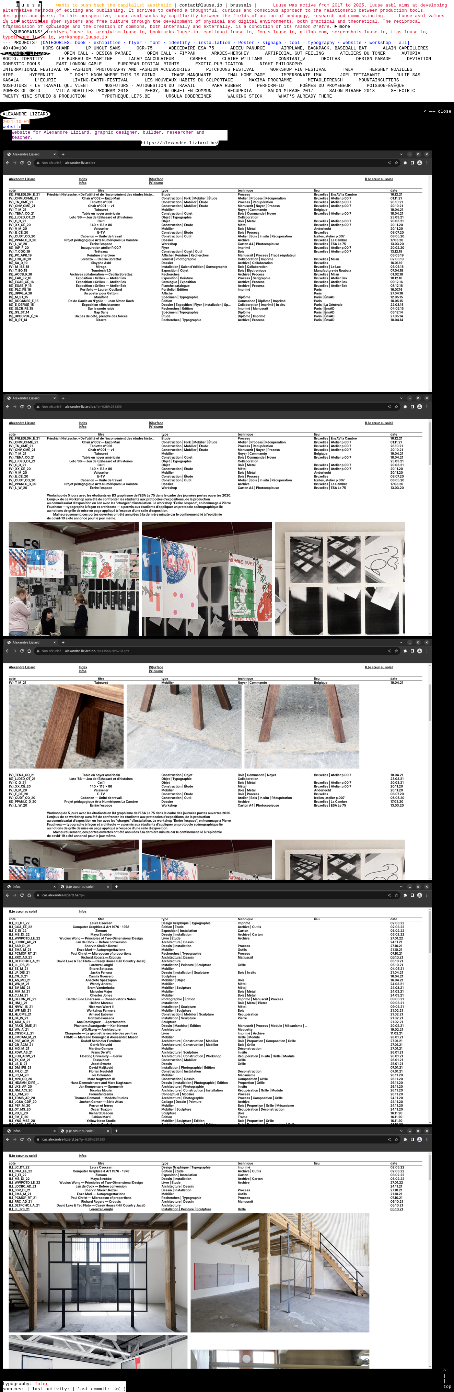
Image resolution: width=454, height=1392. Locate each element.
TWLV (347, 69)
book (81, 43)
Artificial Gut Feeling (294, 53)
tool (296, 43)
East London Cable (79, 64)
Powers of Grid (21, 91)
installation (215, 43)
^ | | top (447, 1378)
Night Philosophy (281, 64)
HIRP (8, 75)
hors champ (56, 48)
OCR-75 (145, 48)
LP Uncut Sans (103, 48)
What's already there (305, 96)
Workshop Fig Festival (298, 69)
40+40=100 (15, 48)
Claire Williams (242, 59)
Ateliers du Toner (363, 53)
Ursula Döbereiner (189, 96)
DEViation (419, 59)
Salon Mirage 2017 (290, 91)
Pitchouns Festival (230, 69)
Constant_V (291, 59)
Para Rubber (226, 85)
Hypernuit (42, 75)
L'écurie (45, 80)
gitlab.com (313, 32)
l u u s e (29, 5)
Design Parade (373, 59)
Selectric (403, 91)
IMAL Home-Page (246, 75)
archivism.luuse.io (120, 32)
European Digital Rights (148, 64)
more (344, 27)
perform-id (270, 85)
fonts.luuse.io (275, 32)
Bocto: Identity (23, 59)
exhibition (108, 43)
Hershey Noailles (390, 69)
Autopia (410, 53)
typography (322, 43)
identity (181, 43)
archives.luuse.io (68, 32)
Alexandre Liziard (25, 53)
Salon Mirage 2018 (352, 91)
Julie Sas (408, 75)
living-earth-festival (100, 80)
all (403, 43)
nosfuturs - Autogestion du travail (149, 85)
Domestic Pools (21, 64)
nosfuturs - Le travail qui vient (46, 85)
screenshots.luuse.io (358, 32)
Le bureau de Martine (86, 59)
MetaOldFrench (325, 80)
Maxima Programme (270, 80)
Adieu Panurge (247, 48)
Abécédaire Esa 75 (191, 48)
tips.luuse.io (408, 32)
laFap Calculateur (151, 59)
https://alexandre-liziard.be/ (180, 143)
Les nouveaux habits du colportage (188, 80)
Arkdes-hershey (230, 53)
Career (198, 59)
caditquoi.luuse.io (227, 32)
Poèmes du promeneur (325, 85)
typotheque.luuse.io (28, 37)
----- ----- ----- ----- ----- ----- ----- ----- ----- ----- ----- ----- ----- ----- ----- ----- (342, 27)
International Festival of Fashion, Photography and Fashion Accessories (96, 69)
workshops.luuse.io (83, 37)
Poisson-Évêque (385, 85)
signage (273, 43)
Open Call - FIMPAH (171, 53)
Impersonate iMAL (302, 75)
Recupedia (240, 91)
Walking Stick (245, 96)
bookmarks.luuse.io (174, 32)
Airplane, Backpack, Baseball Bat (324, 48)
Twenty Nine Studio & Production (44, 96)
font (156, 43)
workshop (382, 43)
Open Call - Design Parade (97, 53)
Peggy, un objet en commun (177, 91)
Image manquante (191, 75)
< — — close (436, 112)
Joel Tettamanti (360, 75)
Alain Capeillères (406, 48)
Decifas (330, 59)
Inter (41, 1384)
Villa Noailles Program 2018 (92, 91)
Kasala (11, 80)
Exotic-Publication (219, 64)
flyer (136, 43)
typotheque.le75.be (126, 96)
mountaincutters (379, 80)
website (353, 43)
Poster (247, 43)
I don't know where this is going (112, 75)
